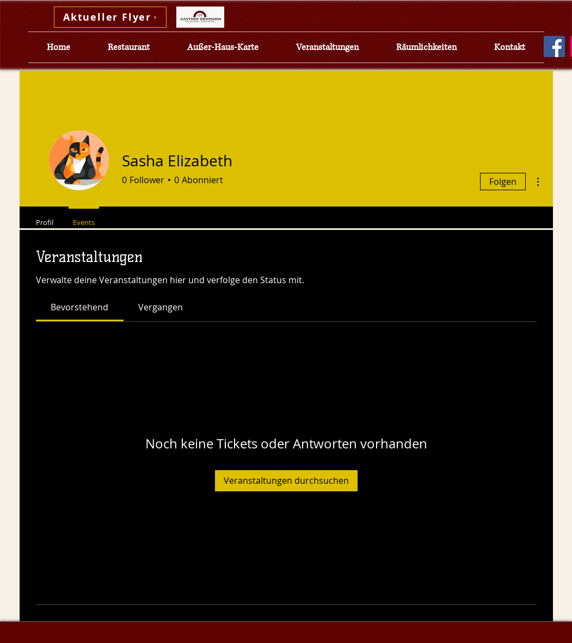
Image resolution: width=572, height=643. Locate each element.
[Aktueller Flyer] (110, 17)
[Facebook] (554, 46)
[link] (79, 307)
